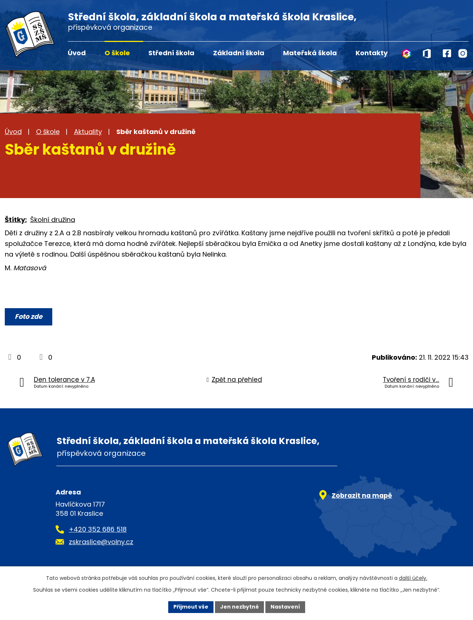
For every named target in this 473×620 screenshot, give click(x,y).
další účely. (413, 578)
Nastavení (285, 606)
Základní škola (238, 52)
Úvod (77, 52)
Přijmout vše (190, 606)
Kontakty (372, 52)
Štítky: (16, 219)
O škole (117, 52)
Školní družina (52, 219)
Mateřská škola (310, 52)
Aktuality (88, 131)
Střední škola (171, 52)
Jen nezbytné (239, 606)
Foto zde (28, 316)
